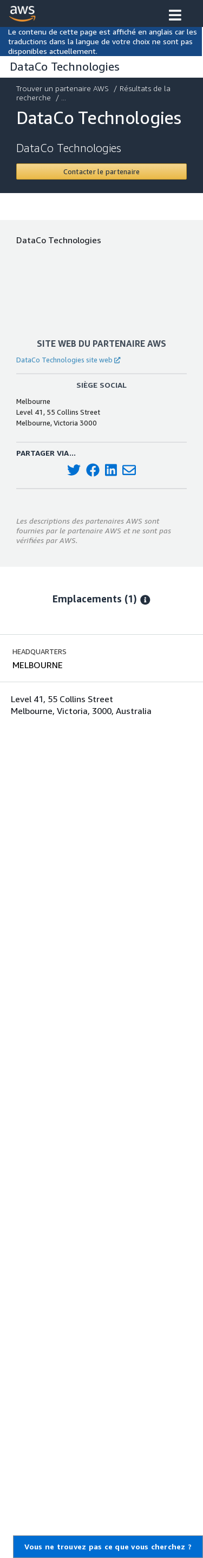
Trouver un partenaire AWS (63, 88)
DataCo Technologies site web (68, 359)
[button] (175, 16)
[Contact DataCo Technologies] (101, 171)
